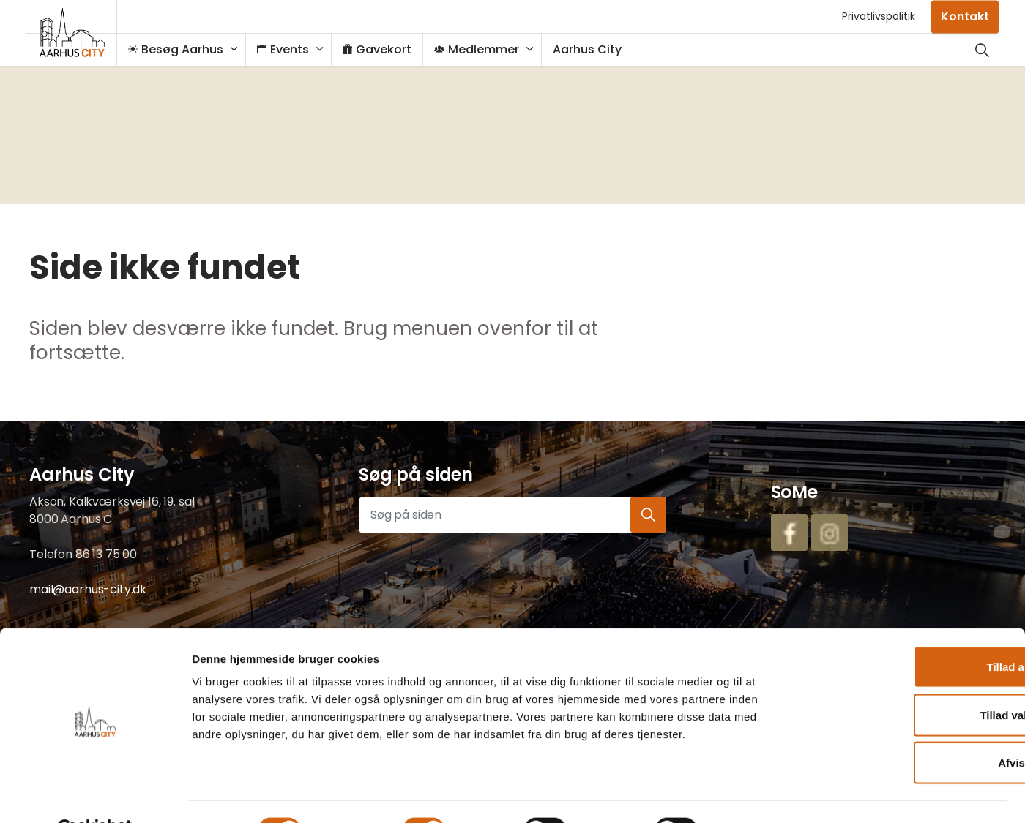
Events (290, 49)
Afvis (903, 727)
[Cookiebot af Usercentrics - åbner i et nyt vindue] (95, 794)
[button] (648, 515)
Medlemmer (483, 49)
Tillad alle (903, 631)
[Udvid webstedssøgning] (982, 49)
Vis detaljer (754, 794)
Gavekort (384, 49)
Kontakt (965, 16)
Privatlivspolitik (878, 16)
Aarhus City (594, 49)
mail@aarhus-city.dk (87, 589)
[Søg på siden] (512, 515)
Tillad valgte (902, 679)
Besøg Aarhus (183, 49)
